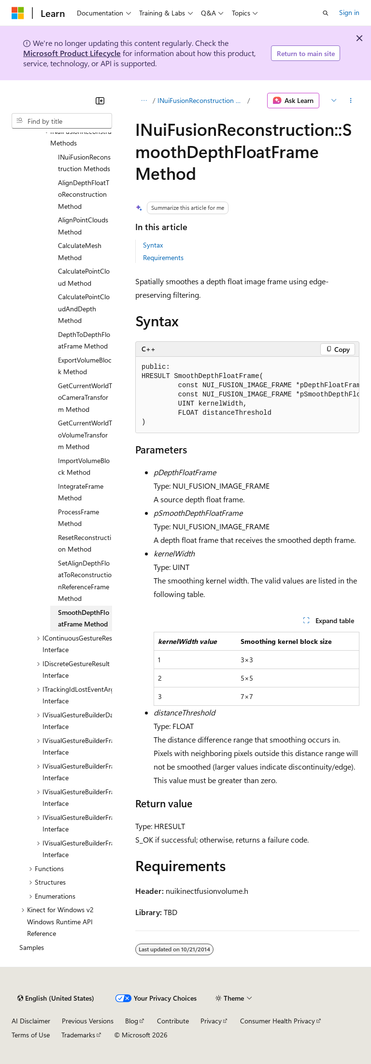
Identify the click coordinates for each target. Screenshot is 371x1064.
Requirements (163, 257)
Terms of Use (31, 1034)
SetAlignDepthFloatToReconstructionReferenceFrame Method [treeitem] (85, 580)
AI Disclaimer (31, 1020)
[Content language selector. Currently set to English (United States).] (56, 998)
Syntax (153, 244)
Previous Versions (88, 1020)
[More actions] (350, 100)
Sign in (349, 12)
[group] (247, 395)
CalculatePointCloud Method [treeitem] (84, 277)
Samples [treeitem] (31, 947)
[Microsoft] (18, 13)
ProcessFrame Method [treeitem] (78, 517)
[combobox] (62, 121)
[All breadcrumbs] (143, 100)
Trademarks (78, 1034)
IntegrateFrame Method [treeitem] (80, 492)
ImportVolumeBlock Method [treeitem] (84, 466)
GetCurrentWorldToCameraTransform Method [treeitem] (85, 397)
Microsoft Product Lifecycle (72, 53)
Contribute (173, 1020)
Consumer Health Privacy (277, 1020)
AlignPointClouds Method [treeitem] (83, 225)
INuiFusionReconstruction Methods (201, 100)
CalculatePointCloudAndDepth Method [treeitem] (84, 308)
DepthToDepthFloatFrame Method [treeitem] (84, 340)
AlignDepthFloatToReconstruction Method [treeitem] (83, 194)
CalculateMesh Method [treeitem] (79, 251)
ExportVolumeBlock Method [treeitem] (85, 366)
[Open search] (325, 13)
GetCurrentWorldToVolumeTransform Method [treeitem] (85, 434)
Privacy (211, 1020)
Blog (131, 1020)
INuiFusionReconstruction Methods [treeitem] (84, 163)
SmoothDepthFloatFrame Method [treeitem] (83, 618)
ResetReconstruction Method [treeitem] (84, 543)
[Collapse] (100, 100)
